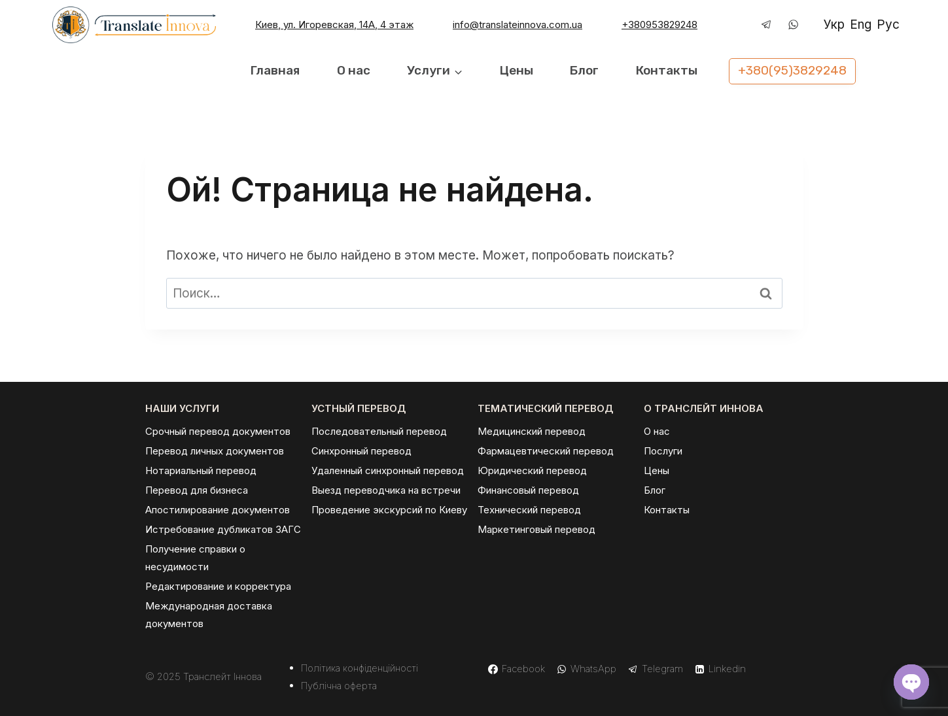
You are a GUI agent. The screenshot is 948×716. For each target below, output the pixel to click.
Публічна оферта (339, 685)
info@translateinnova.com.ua (517, 24)
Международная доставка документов (208, 615)
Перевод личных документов (214, 451)
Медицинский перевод (532, 431)
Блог (584, 70)
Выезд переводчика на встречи (386, 490)
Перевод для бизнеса (196, 490)
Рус (888, 24)
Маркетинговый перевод (536, 529)
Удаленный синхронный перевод (387, 470)
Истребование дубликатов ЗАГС (223, 529)
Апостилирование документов (217, 509)
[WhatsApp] (793, 25)
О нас (353, 70)
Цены (516, 70)
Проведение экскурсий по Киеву (389, 509)
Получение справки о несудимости (195, 558)
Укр (834, 24)
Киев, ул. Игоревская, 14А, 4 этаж (334, 24)
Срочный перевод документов (217, 431)
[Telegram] (767, 25)
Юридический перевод (532, 470)
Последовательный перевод (379, 431)
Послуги (663, 451)
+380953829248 (659, 24)
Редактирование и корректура (218, 586)
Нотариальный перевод (200, 470)
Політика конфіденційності (359, 668)
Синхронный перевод (361, 451)
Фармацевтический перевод (546, 451)
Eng (860, 24)
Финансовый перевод (528, 490)
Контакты (666, 70)
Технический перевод (529, 509)
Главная (275, 70)
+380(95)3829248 (792, 70)
